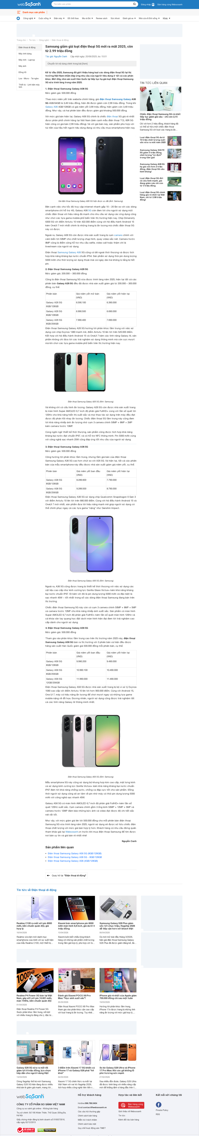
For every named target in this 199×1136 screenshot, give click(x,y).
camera (118, 235)
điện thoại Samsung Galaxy (115, 99)
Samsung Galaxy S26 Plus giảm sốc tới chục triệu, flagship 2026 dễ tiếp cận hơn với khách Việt (117, 926)
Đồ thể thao (73, 18)
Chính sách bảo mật (87, 1124)
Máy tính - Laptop (27, 60)
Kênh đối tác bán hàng (128, 1120)
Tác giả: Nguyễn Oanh (56, 56)
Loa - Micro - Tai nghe (29, 78)
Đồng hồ (22, 72)
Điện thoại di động (60, 40)
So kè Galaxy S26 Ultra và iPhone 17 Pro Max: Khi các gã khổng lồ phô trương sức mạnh (117, 1070)
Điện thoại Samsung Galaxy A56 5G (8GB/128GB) (74, 853)
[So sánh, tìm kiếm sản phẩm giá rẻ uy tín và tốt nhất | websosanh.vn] (29, 4)
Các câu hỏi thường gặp (89, 1111)
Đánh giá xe (128, 18)
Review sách (101, 18)
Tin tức (32, 40)
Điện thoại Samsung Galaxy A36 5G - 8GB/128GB (75, 857)
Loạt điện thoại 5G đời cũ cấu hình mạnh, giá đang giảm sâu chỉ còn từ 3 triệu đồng (151, 182)
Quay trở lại (69, 875)
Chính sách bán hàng (87, 1116)
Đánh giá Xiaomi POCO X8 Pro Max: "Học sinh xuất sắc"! (74, 996)
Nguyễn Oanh (129, 841)
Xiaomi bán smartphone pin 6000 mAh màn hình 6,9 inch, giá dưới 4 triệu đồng (76, 926)
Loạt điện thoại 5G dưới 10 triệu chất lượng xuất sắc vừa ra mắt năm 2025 (153, 140)
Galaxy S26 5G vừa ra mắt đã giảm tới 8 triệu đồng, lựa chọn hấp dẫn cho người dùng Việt (34, 1070)
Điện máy (58, 18)
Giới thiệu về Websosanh (129, 1111)
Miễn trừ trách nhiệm (87, 1120)
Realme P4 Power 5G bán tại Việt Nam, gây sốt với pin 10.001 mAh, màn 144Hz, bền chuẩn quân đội (34, 998)
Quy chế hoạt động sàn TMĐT (92, 1128)
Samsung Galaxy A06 (69, 252)
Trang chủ (21, 40)
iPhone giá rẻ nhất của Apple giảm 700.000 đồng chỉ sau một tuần (118, 996)
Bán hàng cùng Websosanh (170, 4)
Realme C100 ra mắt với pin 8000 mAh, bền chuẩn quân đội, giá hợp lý (34, 926)
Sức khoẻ (115, 18)
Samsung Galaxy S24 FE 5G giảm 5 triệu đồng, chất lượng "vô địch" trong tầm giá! (152, 154)
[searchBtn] (134, 4)
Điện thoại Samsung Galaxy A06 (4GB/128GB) (73, 860)
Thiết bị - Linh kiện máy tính (29, 86)
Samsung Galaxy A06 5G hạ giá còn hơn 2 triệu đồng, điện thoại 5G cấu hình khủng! (152, 168)
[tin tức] (18, 18)
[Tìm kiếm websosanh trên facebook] (158, 1104)
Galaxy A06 (51, 106)
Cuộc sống (44, 18)
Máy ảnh (22, 66)
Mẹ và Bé (86, 18)
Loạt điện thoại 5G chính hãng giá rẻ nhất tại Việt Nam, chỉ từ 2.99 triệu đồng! (152, 196)
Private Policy (162, 1110)
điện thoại (112, 116)
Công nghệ (28, 18)
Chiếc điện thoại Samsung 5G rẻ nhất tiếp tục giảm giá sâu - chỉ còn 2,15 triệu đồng (160, 117)
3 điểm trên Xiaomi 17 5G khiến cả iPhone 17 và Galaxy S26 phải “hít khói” (76, 1070)
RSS (158, 1114)
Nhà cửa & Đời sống (148, 18)
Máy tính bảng (25, 54)
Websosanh (72, 831)
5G (89, 210)
